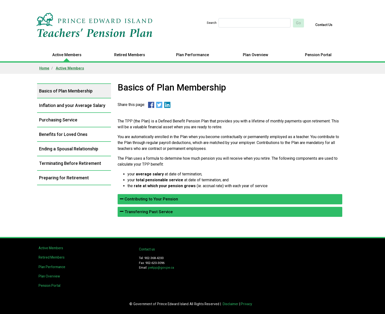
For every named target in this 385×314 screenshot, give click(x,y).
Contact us (147, 249)
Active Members (67, 54)
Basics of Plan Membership (66, 90)
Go (298, 23)
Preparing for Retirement (64, 177)
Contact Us (323, 25)
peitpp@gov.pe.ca (161, 267)
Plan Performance (192, 54)
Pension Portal (318, 54)
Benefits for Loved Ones (63, 134)
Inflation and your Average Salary (72, 105)
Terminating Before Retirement (70, 163)
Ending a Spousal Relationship (68, 148)
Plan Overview (255, 54)
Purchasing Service (58, 119)
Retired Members (129, 54)
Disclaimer (231, 304)
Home (44, 68)
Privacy (246, 304)
